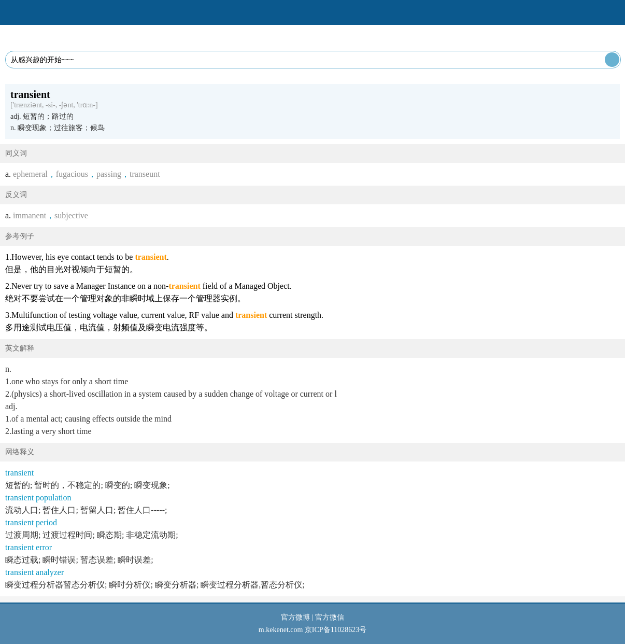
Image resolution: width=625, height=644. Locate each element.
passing (108, 174)
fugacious (72, 174)
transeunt (145, 174)
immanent (29, 215)
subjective (71, 215)
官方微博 (295, 617)
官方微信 (329, 617)
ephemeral (30, 174)
